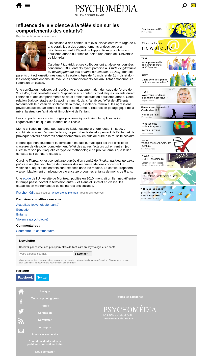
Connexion (45, 312)
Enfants (21, 214)
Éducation (23, 209)
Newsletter (45, 320)
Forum (45, 305)
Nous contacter (44, 351)
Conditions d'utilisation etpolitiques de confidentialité (44, 343)
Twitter (42, 277)
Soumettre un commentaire (35, 231)
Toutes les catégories (129, 296)
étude (27, 178)
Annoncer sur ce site (45, 334)
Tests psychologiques (45, 298)
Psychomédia (24, 36)
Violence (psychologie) (32, 219)
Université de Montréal (65, 192)
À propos (45, 327)
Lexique (45, 291)
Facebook (25, 277)
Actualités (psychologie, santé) (37, 204)
